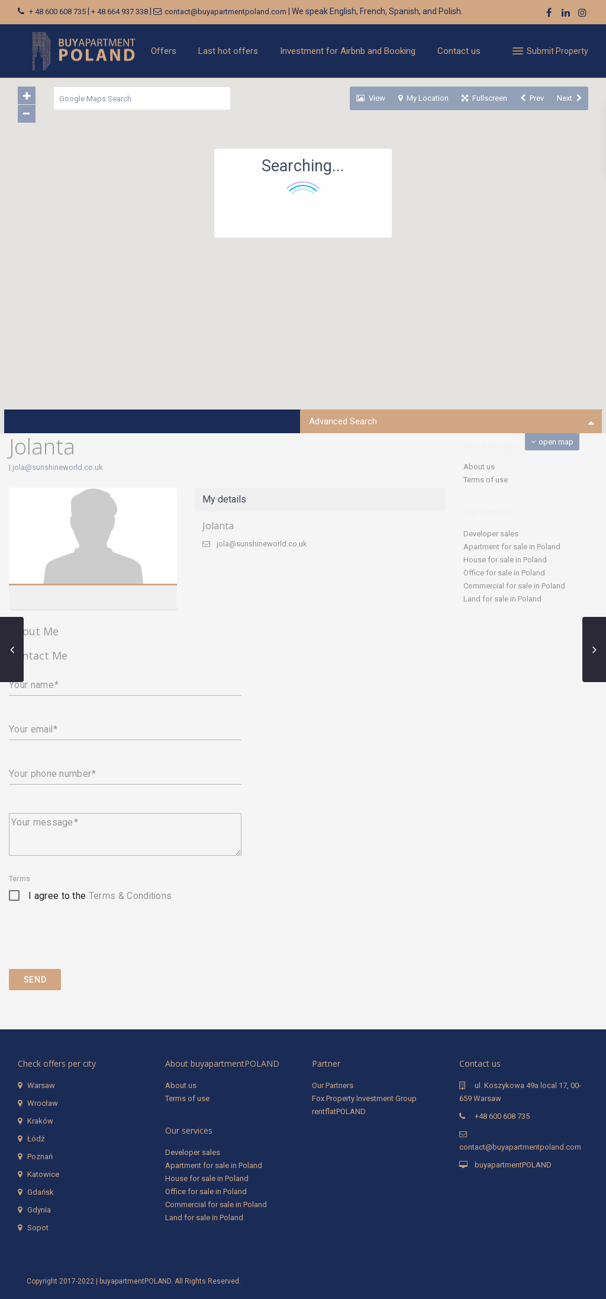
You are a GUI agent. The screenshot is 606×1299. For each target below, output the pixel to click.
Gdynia (39, 1209)
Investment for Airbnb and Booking (347, 51)
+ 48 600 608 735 (57, 11)
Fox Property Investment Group (364, 1098)
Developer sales (490, 533)
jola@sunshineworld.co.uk (57, 467)
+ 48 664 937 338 (119, 11)
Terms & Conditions (130, 895)
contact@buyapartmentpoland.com (225, 11)
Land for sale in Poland (502, 598)
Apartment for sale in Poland (511, 546)
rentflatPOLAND (339, 1111)
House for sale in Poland (505, 559)
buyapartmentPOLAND (513, 1164)
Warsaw (41, 1085)
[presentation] (99, 945)
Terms (19, 879)
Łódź (35, 1138)
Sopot (38, 1227)
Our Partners (332, 1085)
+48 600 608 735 (502, 1116)
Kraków (40, 1120)
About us (479, 466)
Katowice (43, 1174)
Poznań (40, 1156)
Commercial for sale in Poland (514, 585)
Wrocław (42, 1103)
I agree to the (100, 895)
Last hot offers (228, 51)
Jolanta (218, 525)
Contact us (459, 51)
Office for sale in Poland (504, 572)
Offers (163, 51)
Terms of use (485, 479)
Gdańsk (40, 1192)
